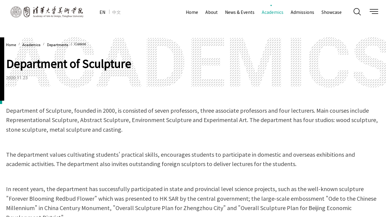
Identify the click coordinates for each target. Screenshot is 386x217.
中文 (116, 12)
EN (102, 12)
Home (11, 45)
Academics (31, 45)
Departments (57, 45)
